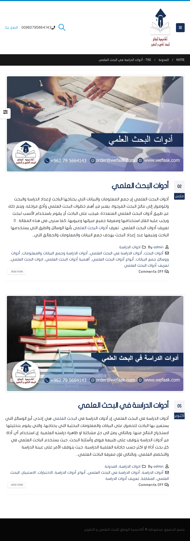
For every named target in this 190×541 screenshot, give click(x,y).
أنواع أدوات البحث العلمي (113, 259)
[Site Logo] (160, 27)
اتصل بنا (11, 28)
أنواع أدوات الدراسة (70, 473)
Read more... (16, 271)
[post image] (95, 124)
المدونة (111, 466)
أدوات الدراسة (153, 473)
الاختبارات (45, 473)
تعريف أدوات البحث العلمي (146, 265)
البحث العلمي (65, 418)
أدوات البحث (154, 253)
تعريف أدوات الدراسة (122, 479)
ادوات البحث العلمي (27, 259)
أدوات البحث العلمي (140, 186)
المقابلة (147, 479)
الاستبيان (29, 473)
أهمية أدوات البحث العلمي (67, 259)
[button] (180, 27)
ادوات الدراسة (129, 247)
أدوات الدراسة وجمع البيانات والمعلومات (55, 253)
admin (158, 247)
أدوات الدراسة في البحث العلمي (116, 253)
